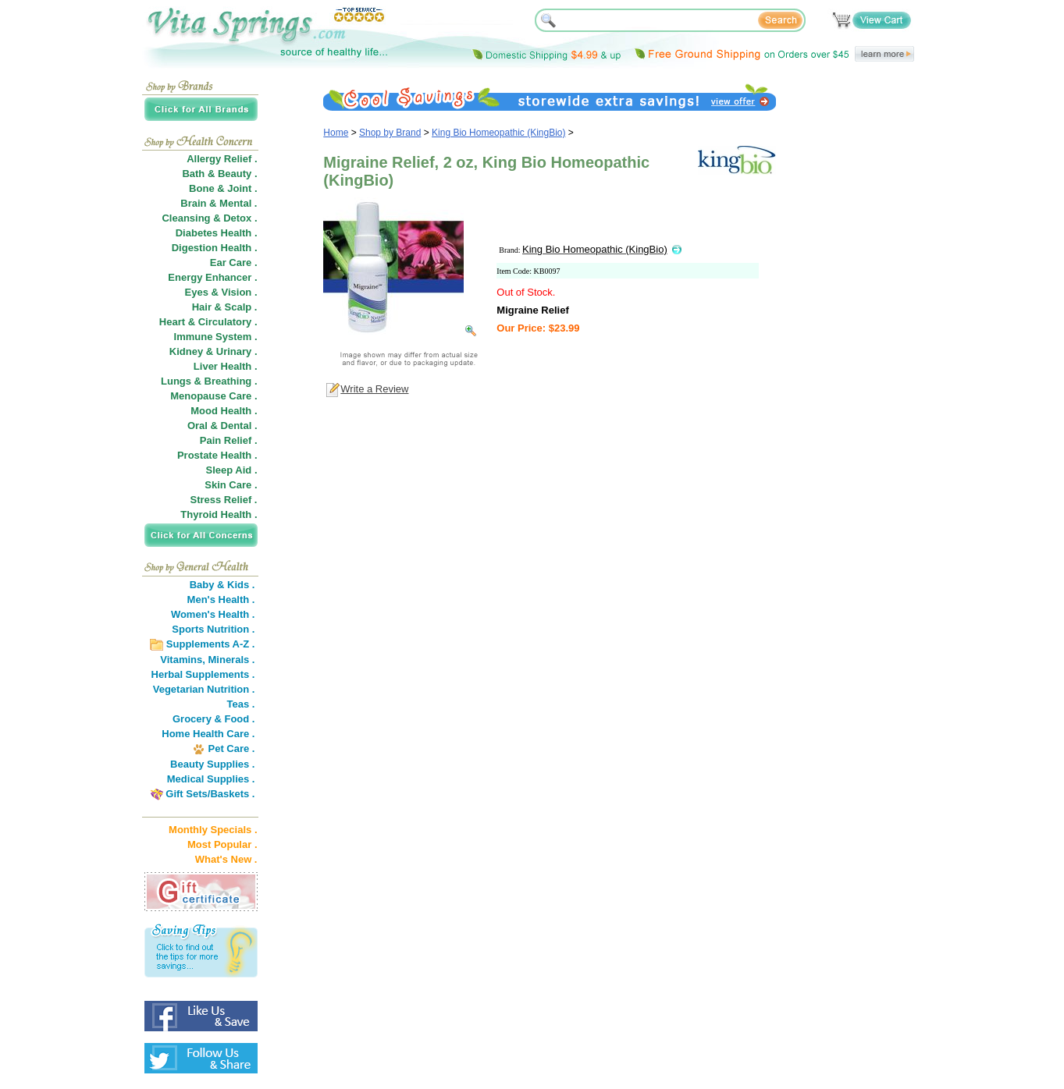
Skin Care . (231, 485)
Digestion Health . (215, 248)
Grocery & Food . (213, 719)
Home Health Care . (208, 734)
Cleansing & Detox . (209, 218)
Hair (202, 307)
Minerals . (231, 659)
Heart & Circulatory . (208, 322)
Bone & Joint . (223, 188)
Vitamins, (182, 659)
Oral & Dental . (222, 425)
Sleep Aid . (232, 470)
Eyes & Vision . (221, 292)
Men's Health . (221, 599)
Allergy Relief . (222, 159)
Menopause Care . (213, 396)
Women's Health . (213, 614)
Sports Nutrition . (213, 629)
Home (335, 132)
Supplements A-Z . (210, 644)
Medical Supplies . (211, 779)
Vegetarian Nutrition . (204, 689)
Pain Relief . (229, 440)
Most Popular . (222, 844)
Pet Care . (231, 748)
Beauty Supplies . (212, 764)
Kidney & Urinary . (213, 351)
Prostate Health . (217, 455)
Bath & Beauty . (219, 173)
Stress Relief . (224, 499)
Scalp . (241, 307)
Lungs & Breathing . (209, 381)
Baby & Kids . (222, 585)
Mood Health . (223, 411)
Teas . (241, 704)
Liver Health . (226, 366)
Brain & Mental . (218, 203)
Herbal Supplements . (203, 674)
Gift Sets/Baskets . (209, 794)
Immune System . (216, 336)
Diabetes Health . (217, 233)
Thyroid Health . (218, 514)
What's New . (226, 859)
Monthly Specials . (213, 829)
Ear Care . (234, 262)
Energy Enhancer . (212, 277)
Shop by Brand (390, 132)
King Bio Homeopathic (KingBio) (498, 132)
